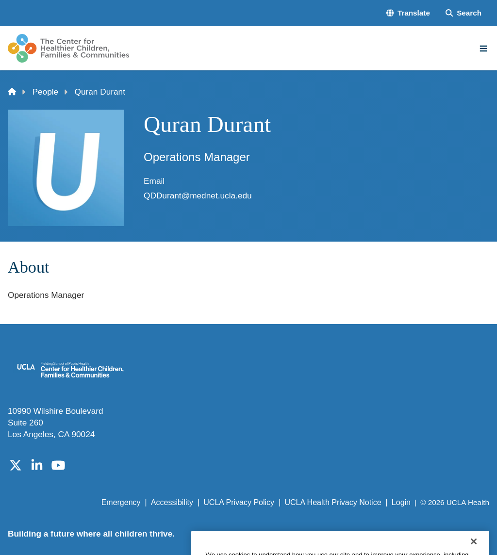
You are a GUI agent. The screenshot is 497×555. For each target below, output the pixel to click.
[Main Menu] (483, 48)
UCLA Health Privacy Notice (332, 502)
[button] (408, 13)
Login (401, 502)
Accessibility (172, 502)
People (46, 92)
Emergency (121, 502)
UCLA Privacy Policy (238, 502)
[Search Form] (463, 13)
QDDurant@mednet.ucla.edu (198, 195)
